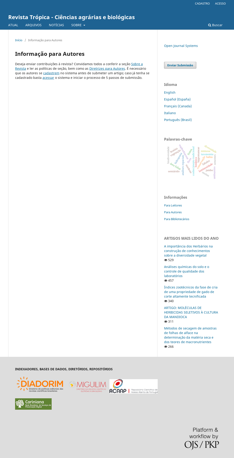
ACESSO (220, 3)
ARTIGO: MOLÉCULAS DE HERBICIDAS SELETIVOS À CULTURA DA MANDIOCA (191, 312)
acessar (48, 77)
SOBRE (76, 25)
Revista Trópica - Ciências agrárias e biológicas (71, 17)
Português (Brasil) (178, 120)
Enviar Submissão (180, 65)
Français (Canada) (178, 106)
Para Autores (173, 212)
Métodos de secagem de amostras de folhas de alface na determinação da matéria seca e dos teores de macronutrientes (190, 335)
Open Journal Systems (181, 46)
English (170, 92)
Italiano (170, 113)
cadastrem (51, 73)
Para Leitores (173, 205)
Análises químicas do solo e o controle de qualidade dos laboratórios (186, 271)
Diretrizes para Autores (107, 68)
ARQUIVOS (33, 25)
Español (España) (177, 99)
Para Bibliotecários (176, 219)
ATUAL (13, 25)
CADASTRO (202, 3)
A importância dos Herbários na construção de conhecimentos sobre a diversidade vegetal (188, 250)
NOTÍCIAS (56, 25)
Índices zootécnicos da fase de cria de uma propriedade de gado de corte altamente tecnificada (191, 291)
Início (18, 40)
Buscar (215, 25)
